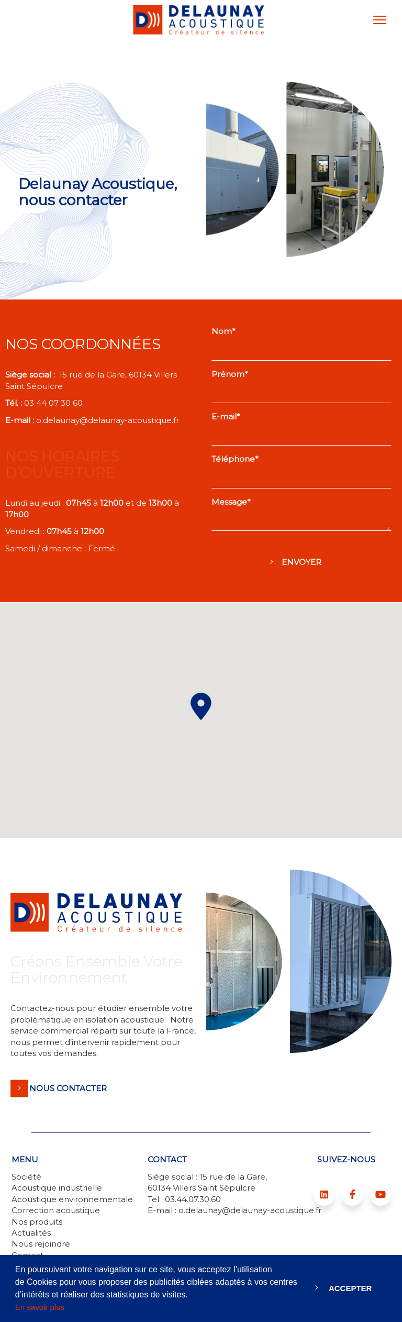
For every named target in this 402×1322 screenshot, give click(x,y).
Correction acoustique (56, 1210)
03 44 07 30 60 (54, 403)
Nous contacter (68, 1088)
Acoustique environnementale (72, 1199)
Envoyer (301, 562)
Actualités (31, 1233)
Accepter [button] (350, 1288)
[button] (201, 706)
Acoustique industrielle (57, 1188)
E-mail (224, 416)
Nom (221, 331)
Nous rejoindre (41, 1244)
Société (26, 1177)
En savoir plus (39, 1307)
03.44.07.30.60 (193, 1199)
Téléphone (233, 459)
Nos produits (37, 1222)
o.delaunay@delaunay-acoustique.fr (107, 420)
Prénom (227, 374)
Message (229, 502)
